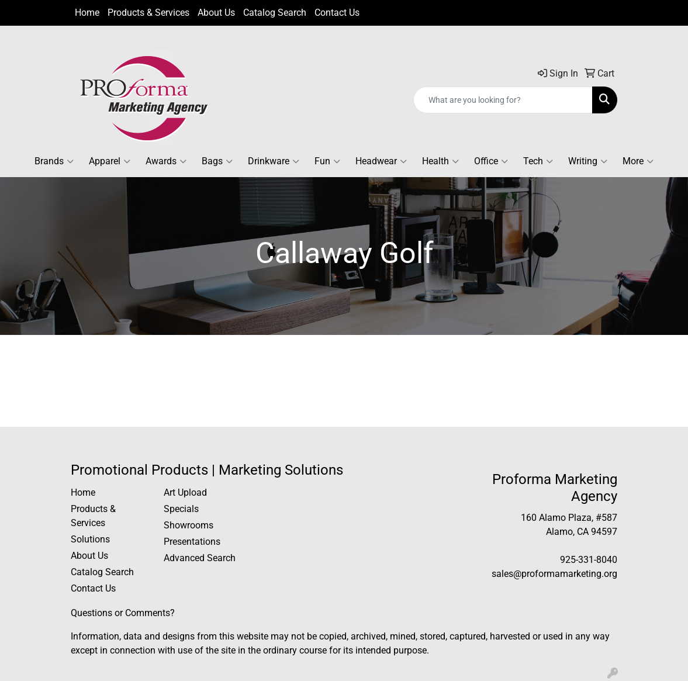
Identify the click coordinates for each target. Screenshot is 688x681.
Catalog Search (274, 12)
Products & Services (148, 12)
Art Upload (185, 492)
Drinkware (273, 161)
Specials (181, 508)
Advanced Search (200, 558)
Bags (217, 161)
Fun (327, 161)
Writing (587, 161)
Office (491, 161)
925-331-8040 (588, 559)
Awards (166, 161)
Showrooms (188, 525)
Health (440, 161)
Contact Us (336, 12)
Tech (538, 161)
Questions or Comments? (123, 612)
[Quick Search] (503, 100)
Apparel (109, 161)
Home (87, 12)
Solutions (90, 539)
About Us (216, 12)
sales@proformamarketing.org (554, 573)
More (638, 161)
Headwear (381, 161)
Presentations (192, 541)
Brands (54, 161)
